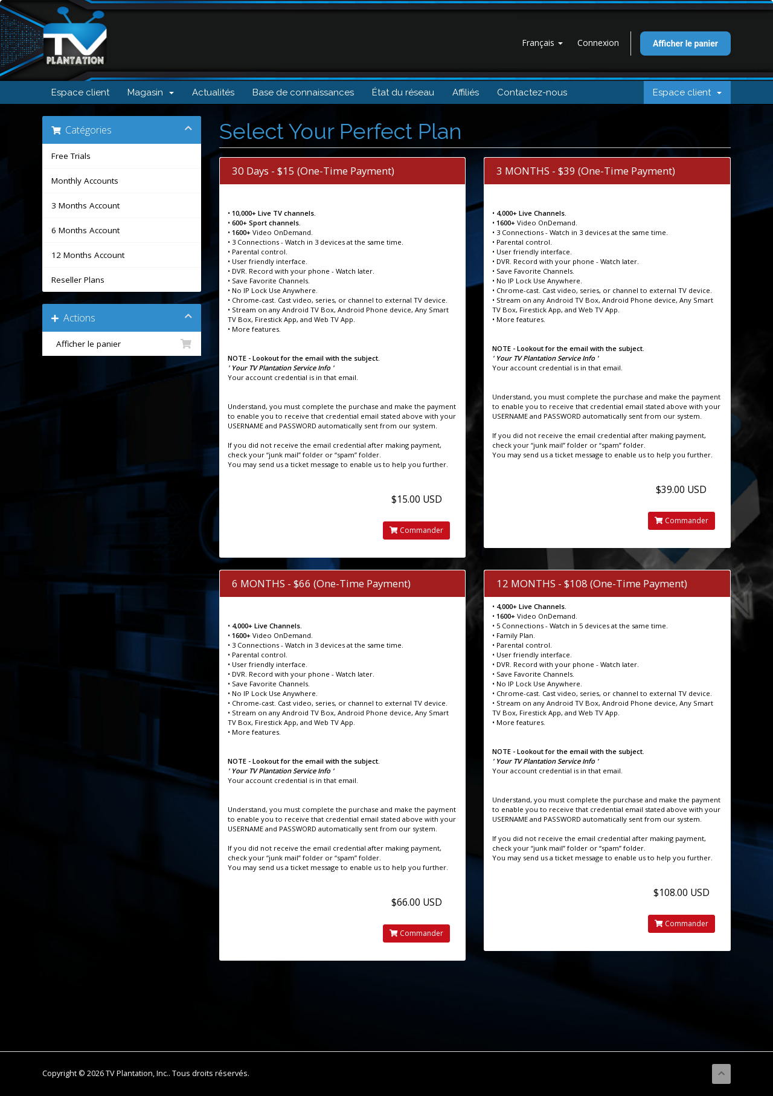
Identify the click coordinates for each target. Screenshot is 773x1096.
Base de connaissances (303, 92)
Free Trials (71, 155)
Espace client (80, 92)
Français (542, 42)
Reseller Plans (77, 279)
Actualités (213, 92)
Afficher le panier (685, 43)
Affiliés (465, 92)
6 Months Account (85, 230)
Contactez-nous (532, 92)
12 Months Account (87, 255)
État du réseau (403, 92)
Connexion (598, 42)
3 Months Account (85, 205)
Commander (416, 530)
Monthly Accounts (84, 180)
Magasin (150, 92)
